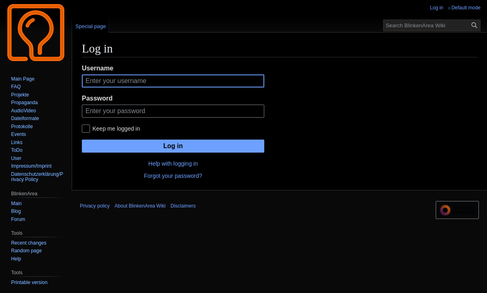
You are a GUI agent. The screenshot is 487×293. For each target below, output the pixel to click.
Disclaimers (183, 206)
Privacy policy (95, 206)
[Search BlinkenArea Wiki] (431, 25)
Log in (173, 145)
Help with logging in (172, 163)
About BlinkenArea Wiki (139, 206)
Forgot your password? (173, 176)
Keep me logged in (116, 128)
